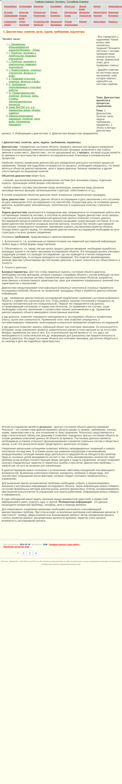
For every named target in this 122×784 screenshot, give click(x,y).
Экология (38, 25)
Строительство (41, 21)
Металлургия (100, 12)
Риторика (113, 15)
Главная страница (44, 1)
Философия (99, 21)
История (8, 12)
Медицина (84, 12)
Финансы (113, 21)
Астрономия (25, 6)
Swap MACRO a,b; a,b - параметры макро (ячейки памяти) (24, 110)
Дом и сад (69, 6)
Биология (38, 6)
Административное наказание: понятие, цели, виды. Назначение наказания (25, 120)
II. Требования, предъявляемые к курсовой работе (25, 87)
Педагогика (39, 15)
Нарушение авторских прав (16, 547)
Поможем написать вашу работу (64, 544)
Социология (10, 21)
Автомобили (10, 6)
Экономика (56, 25)
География (55, 6)
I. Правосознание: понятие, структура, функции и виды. (25, 73)
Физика (83, 21)
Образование (11, 15)
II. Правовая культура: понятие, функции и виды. (24, 80)
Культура (23, 12)
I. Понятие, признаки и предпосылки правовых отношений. (22, 56)
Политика (55, 15)
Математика (70, 12)
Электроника (71, 25)
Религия (97, 15)
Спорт (22, 21)
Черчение (24, 25)
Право (67, 15)
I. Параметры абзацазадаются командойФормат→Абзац (24, 47)
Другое (96, 6)
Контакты (60, 1)
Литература (39, 12)
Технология (56, 21)
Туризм (68, 21)
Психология (85, 15)
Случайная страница (78, 1)
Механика (113, 12)
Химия (7, 25)
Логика (53, 12)
